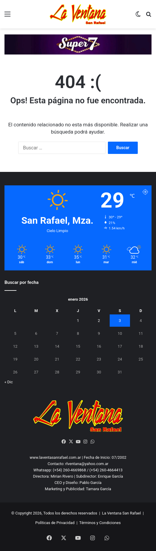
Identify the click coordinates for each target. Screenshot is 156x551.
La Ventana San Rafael (121, 513)
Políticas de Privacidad (54, 522)
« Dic (8, 382)
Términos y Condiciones (100, 522)
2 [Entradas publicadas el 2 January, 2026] (99, 320)
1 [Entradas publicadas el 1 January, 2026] (78, 320)
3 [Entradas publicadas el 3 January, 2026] (120, 320)
